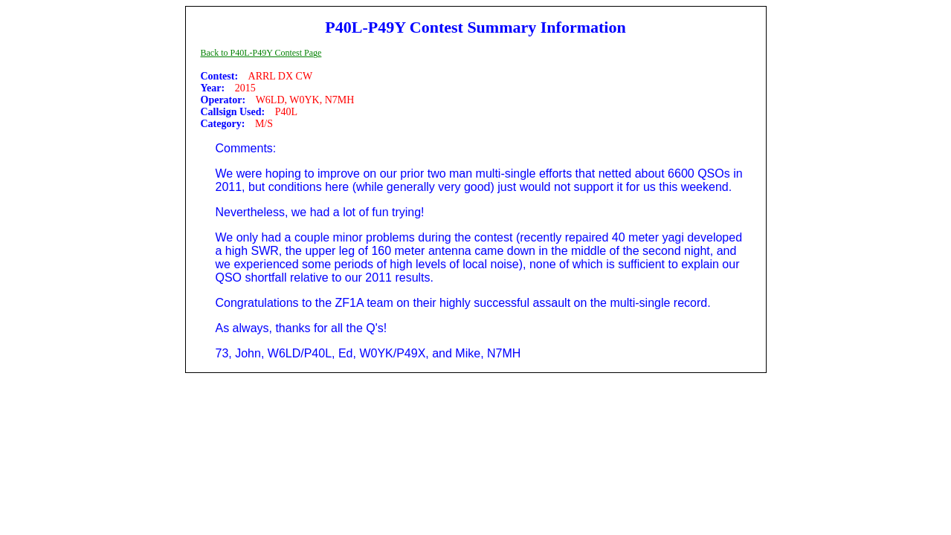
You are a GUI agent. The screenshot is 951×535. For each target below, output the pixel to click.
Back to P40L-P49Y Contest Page (261, 53)
